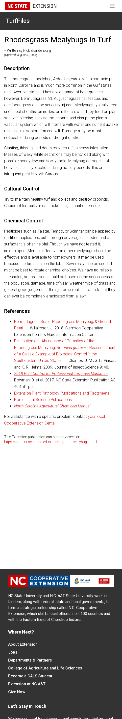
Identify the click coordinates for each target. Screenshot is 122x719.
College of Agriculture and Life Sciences (45, 668)
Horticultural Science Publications (43, 399)
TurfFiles (18, 20)
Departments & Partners (30, 660)
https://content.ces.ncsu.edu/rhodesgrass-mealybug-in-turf (50, 442)
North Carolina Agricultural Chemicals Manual (52, 406)
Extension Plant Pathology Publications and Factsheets (61, 393)
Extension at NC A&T (27, 684)
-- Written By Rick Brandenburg (27, 51)
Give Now (16, 692)
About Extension (23, 644)
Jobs (12, 652)
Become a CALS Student (30, 676)
